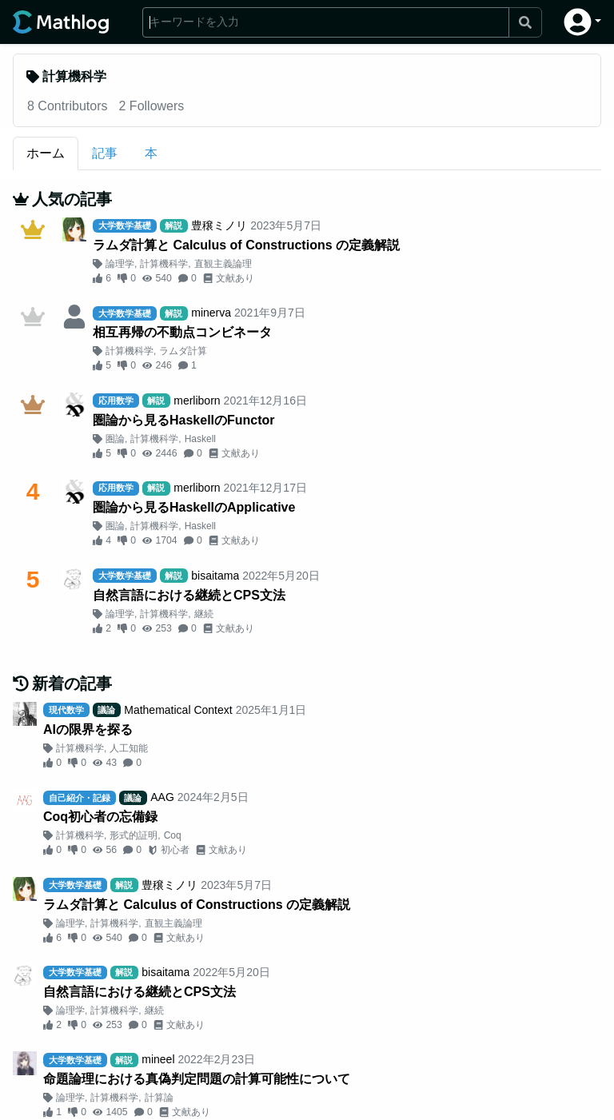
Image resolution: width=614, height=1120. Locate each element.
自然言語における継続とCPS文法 (189, 595)
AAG (162, 797)
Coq (172, 835)
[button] (582, 22)
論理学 (120, 263)
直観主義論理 (223, 263)
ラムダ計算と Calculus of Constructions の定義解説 (246, 245)
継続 (203, 614)
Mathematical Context (178, 709)
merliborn (196, 400)
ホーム (45, 153)
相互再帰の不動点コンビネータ (182, 332)
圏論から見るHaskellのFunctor (184, 420)
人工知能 (129, 748)
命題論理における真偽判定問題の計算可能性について (196, 1079)
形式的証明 (133, 835)
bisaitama (215, 575)
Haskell (200, 438)
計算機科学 (164, 263)
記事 (105, 153)
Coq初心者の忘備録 (100, 816)
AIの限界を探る (88, 729)
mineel (158, 1059)
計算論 (159, 1097)
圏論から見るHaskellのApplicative (194, 507)
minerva (211, 312)
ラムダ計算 (183, 351)
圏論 (115, 438)
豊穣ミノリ (219, 225)
